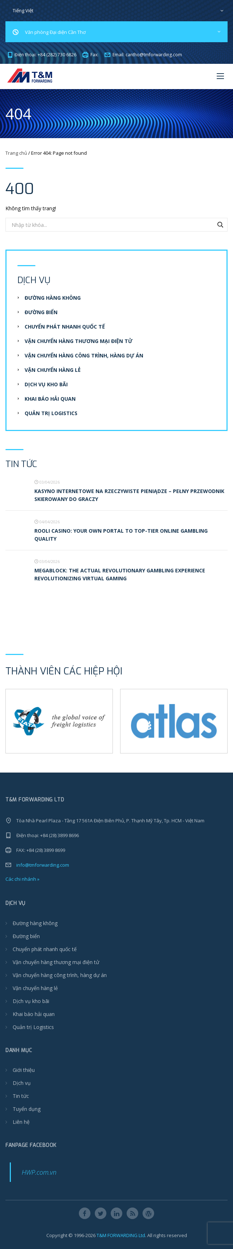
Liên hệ (21, 1121)
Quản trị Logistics (51, 413)
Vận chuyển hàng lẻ (53, 369)
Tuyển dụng (27, 1108)
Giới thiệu (24, 1070)
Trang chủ (16, 153)
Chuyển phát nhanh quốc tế (65, 326)
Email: (143, 55)
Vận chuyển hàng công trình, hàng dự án (84, 355)
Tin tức (21, 1095)
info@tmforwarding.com (42, 865)
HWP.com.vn (39, 1172)
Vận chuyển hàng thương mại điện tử (78, 341)
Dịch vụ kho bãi (46, 384)
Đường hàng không (53, 297)
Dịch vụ (22, 1082)
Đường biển (41, 312)
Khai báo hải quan (50, 398)
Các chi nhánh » (22, 879)
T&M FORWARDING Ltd (121, 1235)
